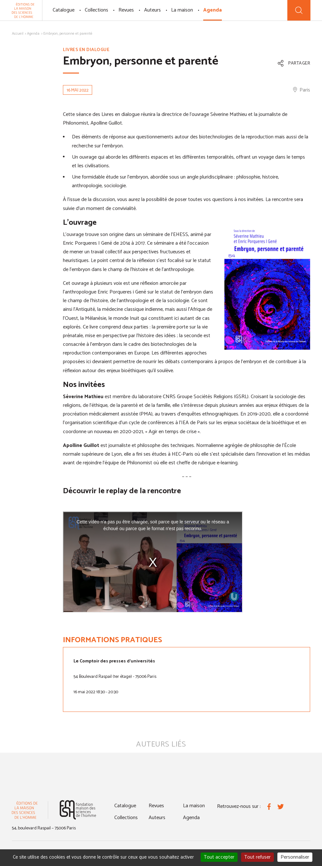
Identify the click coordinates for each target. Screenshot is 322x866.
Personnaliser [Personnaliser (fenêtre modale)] (295, 857)
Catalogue (63, 10)
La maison (182, 10)
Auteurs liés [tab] (161, 744)
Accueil (17, 34)
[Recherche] (298, 10)
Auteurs (152, 10)
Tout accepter (219, 857)
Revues (126, 10)
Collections (96, 10)
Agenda (212, 10)
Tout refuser (257, 857)
